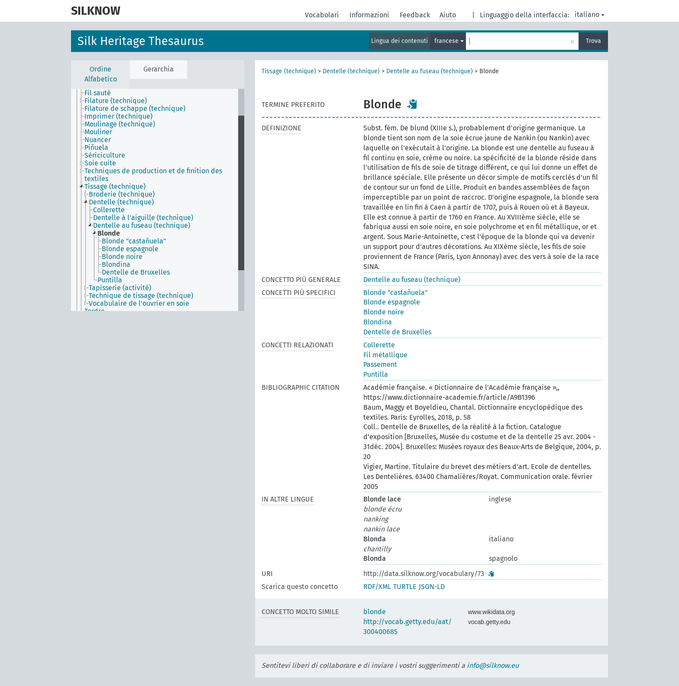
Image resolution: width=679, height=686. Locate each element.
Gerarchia (158, 69)
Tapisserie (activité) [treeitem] (120, 288)
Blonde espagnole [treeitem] (130, 249)
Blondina (377, 322)
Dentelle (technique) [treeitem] (121, 202)
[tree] (157, 200)
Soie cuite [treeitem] (100, 163)
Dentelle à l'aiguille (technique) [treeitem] (143, 218)
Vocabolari (323, 15)
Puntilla (375, 374)
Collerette (379, 345)
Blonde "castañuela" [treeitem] (134, 241)
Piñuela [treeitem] (96, 148)
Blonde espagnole (391, 302)
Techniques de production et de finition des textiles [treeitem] (153, 175)
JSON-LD (432, 586)
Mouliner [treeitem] (98, 132)
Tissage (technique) (289, 71)
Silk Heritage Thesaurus (141, 41)
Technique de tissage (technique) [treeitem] (141, 296)
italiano (590, 14)
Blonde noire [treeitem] (122, 257)
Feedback (416, 15)
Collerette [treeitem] (109, 210)
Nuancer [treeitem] (97, 140)
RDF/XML (377, 586)
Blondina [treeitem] (116, 265)
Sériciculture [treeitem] (104, 155)
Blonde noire (383, 312)
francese (449, 41)
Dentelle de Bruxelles (397, 332)
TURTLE (405, 586)
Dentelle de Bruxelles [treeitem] (136, 272)
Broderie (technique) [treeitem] (122, 194)
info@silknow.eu (493, 665)
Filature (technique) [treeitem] (115, 101)
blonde (374, 612)
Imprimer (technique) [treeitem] (118, 116)
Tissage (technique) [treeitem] (115, 187)
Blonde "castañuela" (395, 292)
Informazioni (370, 15)
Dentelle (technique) (351, 71)
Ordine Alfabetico (100, 74)
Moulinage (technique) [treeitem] (119, 124)
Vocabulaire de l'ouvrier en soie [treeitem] (139, 303)
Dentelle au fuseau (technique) (429, 71)
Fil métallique (385, 355)
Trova (593, 41)
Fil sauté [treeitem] (97, 93)
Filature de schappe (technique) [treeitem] (134, 109)
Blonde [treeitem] (108, 233)
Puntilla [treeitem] (109, 280)
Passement (380, 364)
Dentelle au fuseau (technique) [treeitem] (141, 226)
